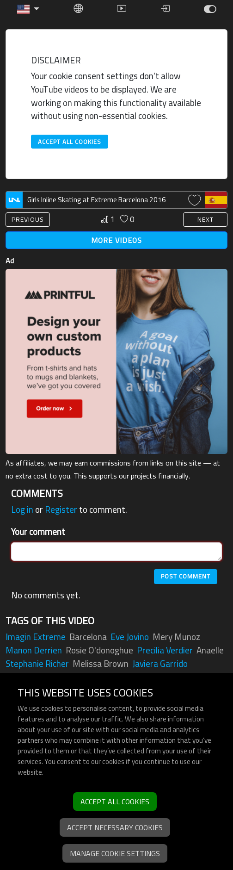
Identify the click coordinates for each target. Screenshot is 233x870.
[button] (28, 9)
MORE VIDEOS (116, 240)
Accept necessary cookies (115, 827)
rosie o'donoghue (99, 650)
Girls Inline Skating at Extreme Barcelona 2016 (96, 199)
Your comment (38, 532)
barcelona (88, 636)
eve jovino (129, 636)
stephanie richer (37, 663)
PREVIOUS (28, 219)
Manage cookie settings (115, 853)
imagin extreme (36, 636)
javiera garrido (160, 663)
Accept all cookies (69, 141)
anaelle (210, 650)
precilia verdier (165, 650)
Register (61, 509)
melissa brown (101, 663)
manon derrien (34, 650)
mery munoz (176, 636)
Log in (22, 509)
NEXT (205, 219)
